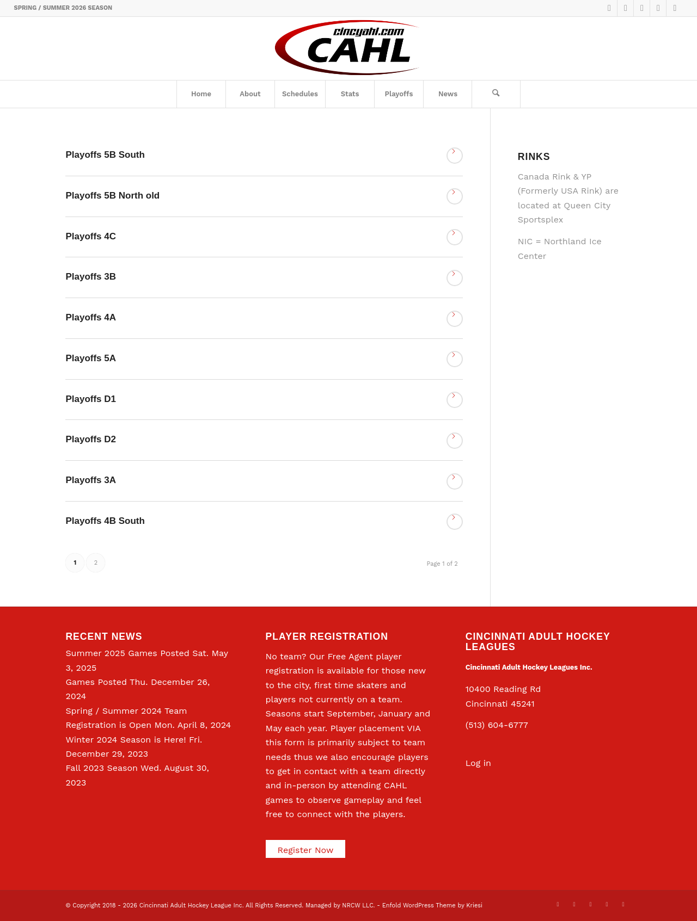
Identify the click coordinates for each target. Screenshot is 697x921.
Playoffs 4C (90, 236)
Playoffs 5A (90, 358)
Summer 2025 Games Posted (127, 653)
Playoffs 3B (90, 276)
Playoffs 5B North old (112, 195)
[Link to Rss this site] (675, 8)
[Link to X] (609, 8)
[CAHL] (348, 48)
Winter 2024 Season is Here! (125, 739)
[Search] (496, 94)
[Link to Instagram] (658, 8)
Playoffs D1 (90, 399)
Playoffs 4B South (104, 521)
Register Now (306, 850)
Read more (455, 156)
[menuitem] (200, 94)
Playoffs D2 (90, 439)
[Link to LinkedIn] (642, 8)
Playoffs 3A (90, 480)
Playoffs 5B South (104, 155)
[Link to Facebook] (625, 8)
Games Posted (96, 682)
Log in (478, 763)
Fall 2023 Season (101, 768)
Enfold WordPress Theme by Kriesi (432, 905)
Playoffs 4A (90, 317)
